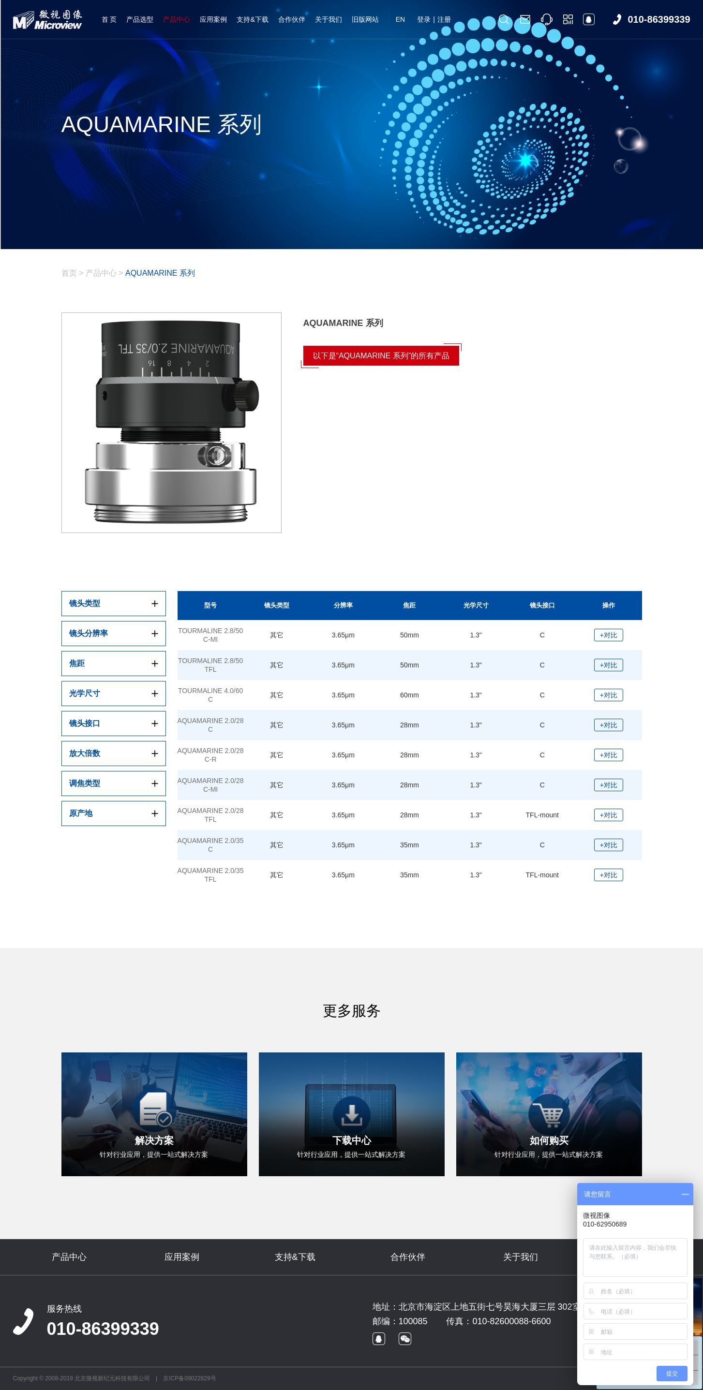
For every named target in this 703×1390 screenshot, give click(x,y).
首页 (69, 273)
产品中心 (176, 19)
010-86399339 (103, 1329)
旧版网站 (365, 19)
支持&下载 (252, 19)
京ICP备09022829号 (189, 1378)
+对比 (608, 635)
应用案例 (213, 19)
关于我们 (328, 19)
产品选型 (139, 19)
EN (400, 19)
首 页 (109, 19)
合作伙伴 (291, 19)
